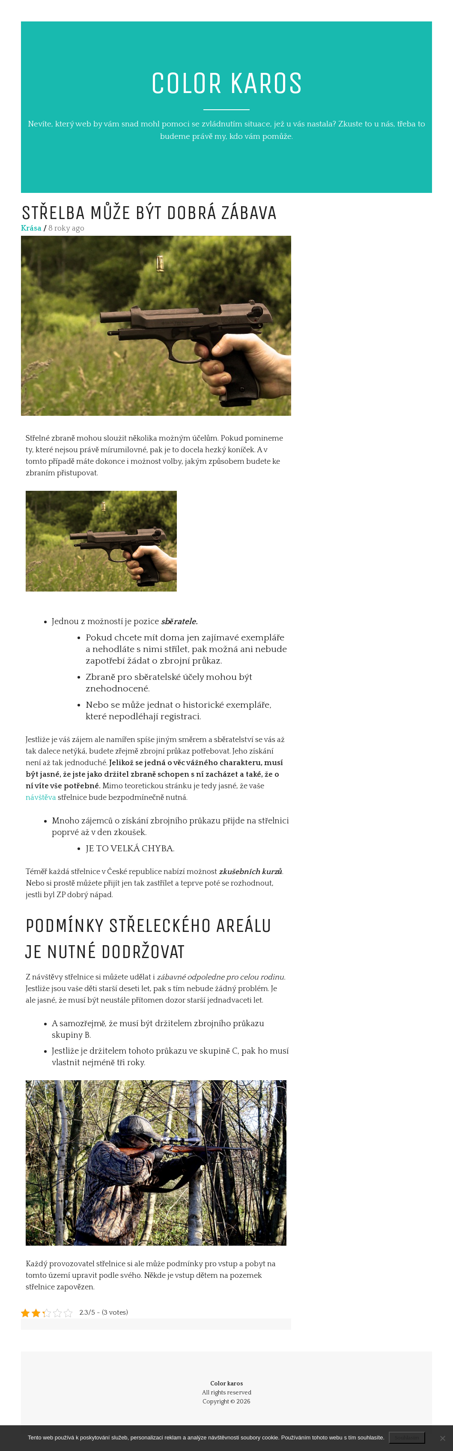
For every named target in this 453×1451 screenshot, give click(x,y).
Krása (31, 228)
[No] (442, 1438)
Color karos (226, 83)
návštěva (41, 797)
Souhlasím (407, 1438)
